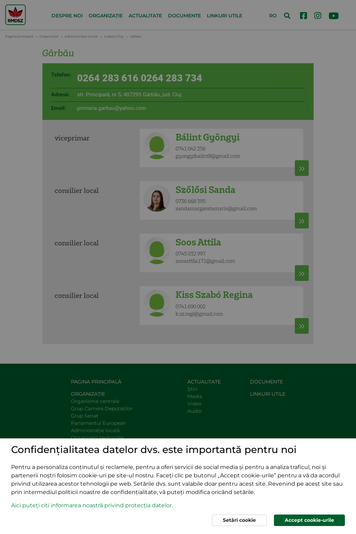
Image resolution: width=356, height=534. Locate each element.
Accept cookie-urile (309, 520)
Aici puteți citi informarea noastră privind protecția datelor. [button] (92, 505)
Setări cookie (239, 520)
